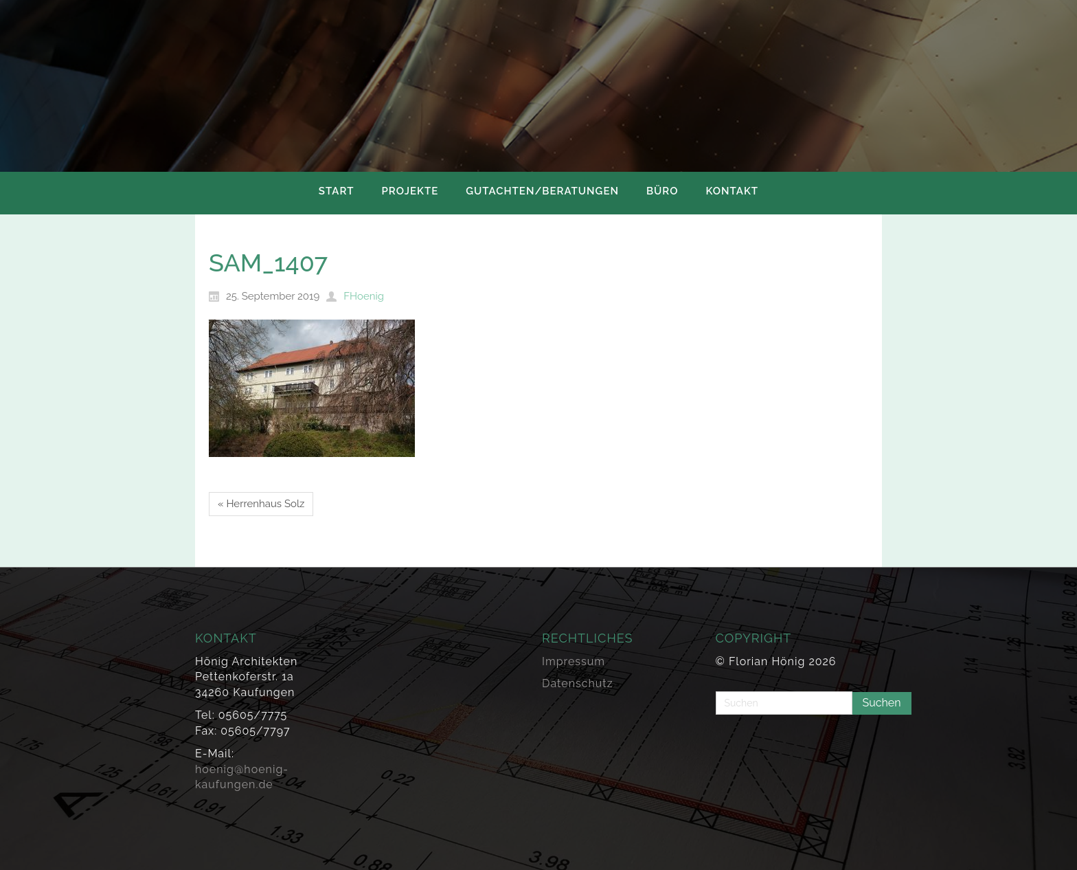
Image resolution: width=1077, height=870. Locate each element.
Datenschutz (577, 683)
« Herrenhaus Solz (261, 504)
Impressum (573, 661)
